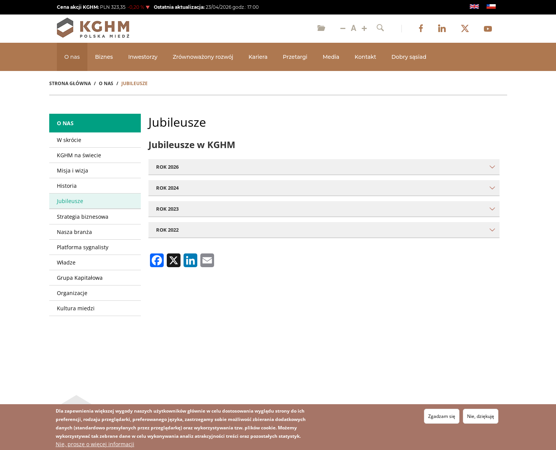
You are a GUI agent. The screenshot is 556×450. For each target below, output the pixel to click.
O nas (65, 123)
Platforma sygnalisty (82, 247)
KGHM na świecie (79, 155)
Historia (67, 185)
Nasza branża (74, 231)
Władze (66, 262)
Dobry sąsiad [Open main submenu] (409, 56)
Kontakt (365, 56)
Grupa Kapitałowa (80, 277)
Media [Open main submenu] (330, 56)
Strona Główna (70, 83)
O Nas (106, 83)
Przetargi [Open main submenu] (295, 56)
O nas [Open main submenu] (72, 56)
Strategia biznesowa (82, 216)
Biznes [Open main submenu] (104, 56)
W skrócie (69, 140)
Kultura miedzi (76, 308)
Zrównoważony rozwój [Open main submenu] (203, 56)
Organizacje (72, 293)
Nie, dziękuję (480, 416)
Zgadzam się (441, 416)
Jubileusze (70, 201)
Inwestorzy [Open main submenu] (143, 56)
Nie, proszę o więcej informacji (95, 444)
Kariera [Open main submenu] (258, 56)
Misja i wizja (72, 170)
